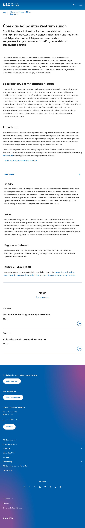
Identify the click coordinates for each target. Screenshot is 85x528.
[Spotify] (61, 487)
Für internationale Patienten (42, 466)
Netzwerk (42, 174)
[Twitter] (29, 487)
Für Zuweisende (42, 440)
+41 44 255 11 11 (12, 420)
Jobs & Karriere (42, 444)
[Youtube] (45, 487)
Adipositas (8, 155)
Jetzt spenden (12, 381)
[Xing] (35, 487)
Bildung (42, 449)
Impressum (8, 498)
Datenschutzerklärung (12, 508)
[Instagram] (50, 487)
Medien (42, 457)
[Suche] (74, 5)
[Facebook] (24, 487)
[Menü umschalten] (80, 4)
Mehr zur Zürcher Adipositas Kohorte (21, 160)
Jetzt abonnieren (13, 397)
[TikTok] (55, 487)
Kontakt (9, 427)
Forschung (42, 462)
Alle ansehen (42, 297)
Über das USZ (42, 453)
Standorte (42, 470)
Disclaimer (7, 503)
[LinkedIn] (40, 487)
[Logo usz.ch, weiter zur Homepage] (11, 5)
